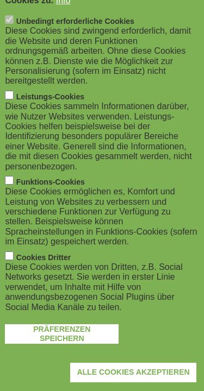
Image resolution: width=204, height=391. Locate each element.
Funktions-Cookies (50, 190)
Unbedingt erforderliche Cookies (75, 30)
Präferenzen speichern (61, 342)
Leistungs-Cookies (50, 104)
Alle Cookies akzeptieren (133, 380)
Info (63, 8)
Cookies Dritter (43, 265)
